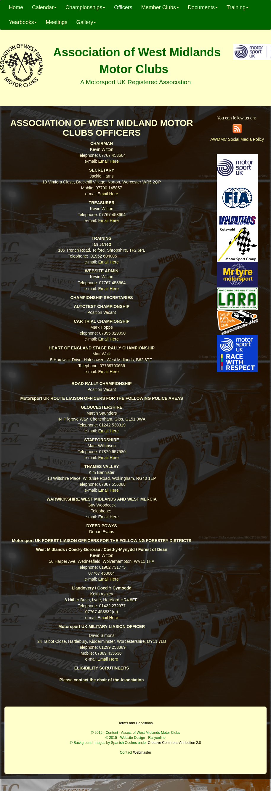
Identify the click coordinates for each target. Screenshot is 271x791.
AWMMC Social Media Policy (237, 139)
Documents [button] (203, 7)
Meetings (56, 22)
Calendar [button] (44, 7)
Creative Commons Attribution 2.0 (174, 743)
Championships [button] (85, 7)
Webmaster (142, 752)
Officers (123, 7)
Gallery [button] (86, 22)
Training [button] (237, 7)
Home (16, 7)
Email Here (108, 161)
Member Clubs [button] (160, 7)
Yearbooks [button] (23, 22)
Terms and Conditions (135, 723)
